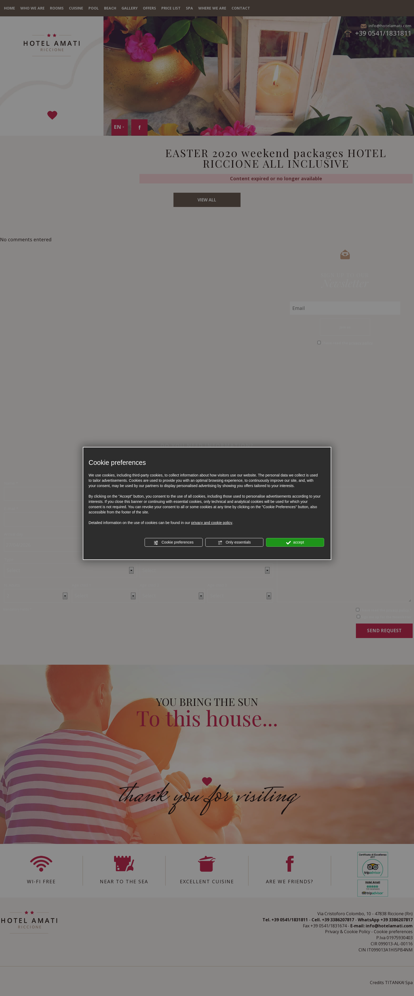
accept (295, 542)
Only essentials (234, 542)
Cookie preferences (174, 542)
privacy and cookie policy (211, 523)
